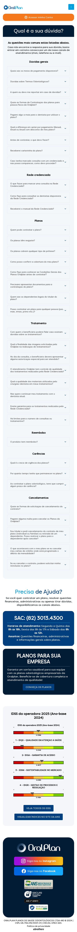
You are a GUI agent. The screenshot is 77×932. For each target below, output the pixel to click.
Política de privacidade (38, 926)
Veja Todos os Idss (38, 808)
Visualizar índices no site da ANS (38, 816)
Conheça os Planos (38, 687)
